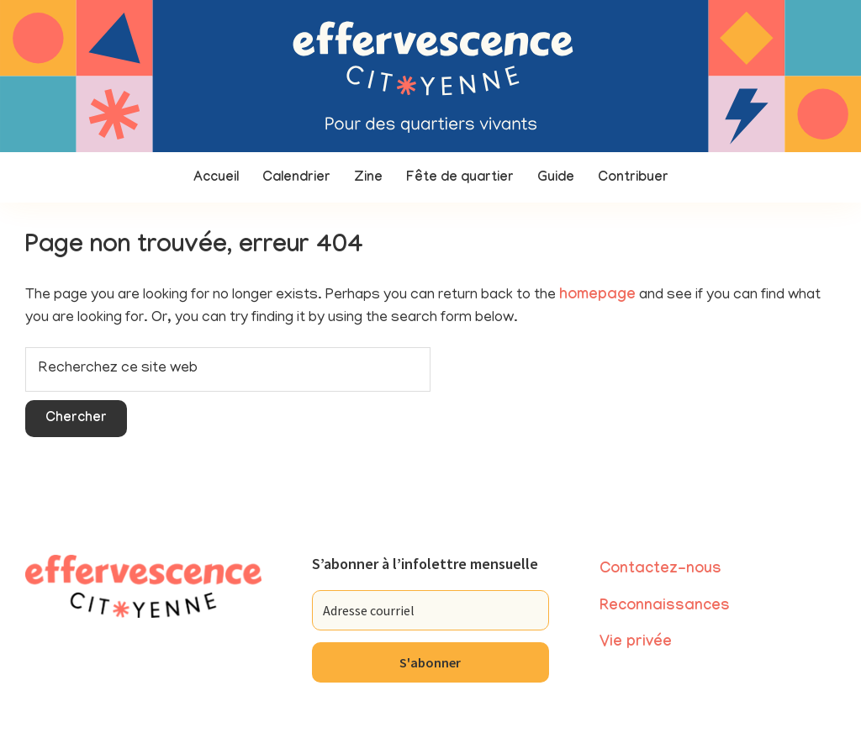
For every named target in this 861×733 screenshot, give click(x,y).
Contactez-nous (660, 570)
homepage (597, 296)
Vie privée (636, 643)
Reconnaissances (665, 607)
